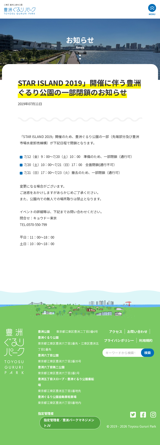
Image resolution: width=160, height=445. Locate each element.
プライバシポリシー (119, 340)
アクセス (115, 331)
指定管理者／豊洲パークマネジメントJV (69, 423)
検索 (147, 352)
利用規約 (145, 340)
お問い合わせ (137, 331)
